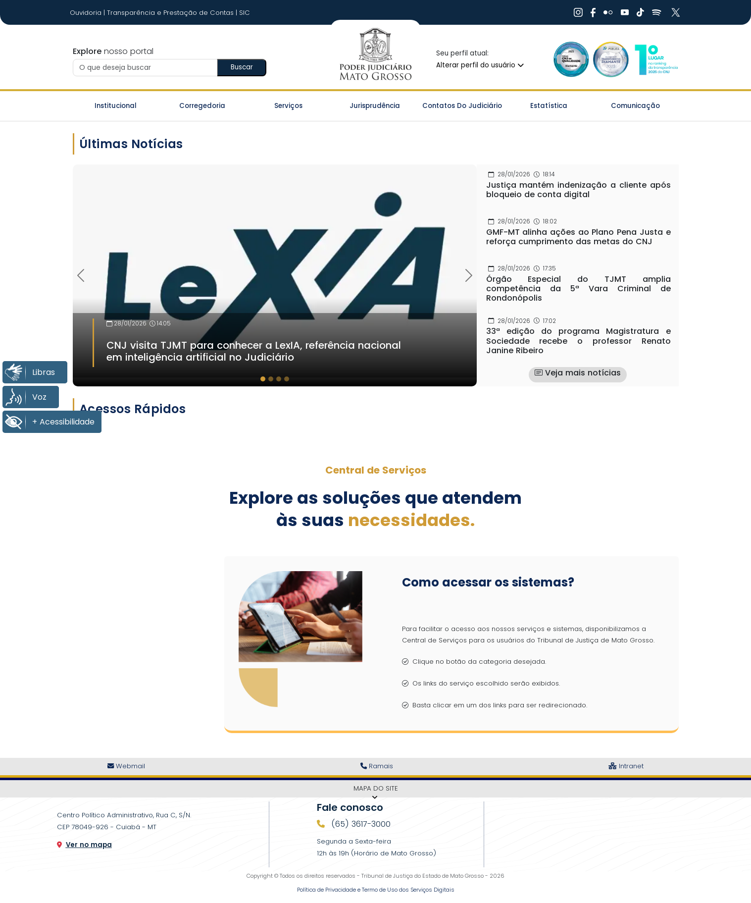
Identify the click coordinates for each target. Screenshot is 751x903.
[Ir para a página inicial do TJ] (375, 54)
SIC (244, 12)
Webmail (126, 766)
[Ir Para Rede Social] (578, 12)
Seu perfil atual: (462, 53)
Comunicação (635, 105)
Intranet (626, 766)
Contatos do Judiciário (462, 105)
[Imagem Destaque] (275, 270)
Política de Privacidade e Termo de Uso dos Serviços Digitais (375, 890)
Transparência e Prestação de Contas (171, 12)
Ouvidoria (86, 12)
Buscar (242, 67)
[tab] (262, 379)
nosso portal (113, 51)
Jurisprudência (375, 105)
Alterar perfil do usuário (480, 65)
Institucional (116, 105)
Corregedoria (202, 105)
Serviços (288, 105)
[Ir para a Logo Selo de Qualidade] (571, 59)
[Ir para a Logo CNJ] (655, 59)
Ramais (376, 766)
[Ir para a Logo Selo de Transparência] (611, 59)
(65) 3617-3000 (360, 824)
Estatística (548, 105)
